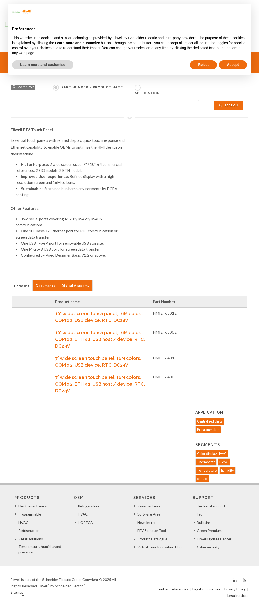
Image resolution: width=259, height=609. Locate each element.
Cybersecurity (208, 547)
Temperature (207, 470)
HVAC (223, 462)
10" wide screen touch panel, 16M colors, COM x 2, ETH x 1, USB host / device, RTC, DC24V (100, 339)
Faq (199, 514)
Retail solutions (30, 539)
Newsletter (146, 522)
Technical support (211, 506)
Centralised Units (209, 421)
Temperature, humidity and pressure (39, 549)
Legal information (206, 589)
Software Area (148, 514)
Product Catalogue (152, 539)
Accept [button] (233, 65)
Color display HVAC (211, 454)
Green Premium (209, 530)
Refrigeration (28, 530)
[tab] (22, 285)
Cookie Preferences (172, 589)
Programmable (208, 430)
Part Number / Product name (92, 87)
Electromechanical (32, 506)
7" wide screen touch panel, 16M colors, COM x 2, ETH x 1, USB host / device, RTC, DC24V (100, 383)
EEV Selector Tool (151, 530)
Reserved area (148, 506)
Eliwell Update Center (214, 539)
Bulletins (204, 522)
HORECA (85, 522)
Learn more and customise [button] (42, 65)
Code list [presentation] (21, 286)
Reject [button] (203, 65)
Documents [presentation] (45, 285)
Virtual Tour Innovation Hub (159, 547)
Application (147, 93)
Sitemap (17, 592)
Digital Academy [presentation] (75, 285)
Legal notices (237, 595)
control (202, 479)
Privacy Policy (235, 589)
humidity (227, 470)
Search (228, 105)
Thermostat (206, 462)
